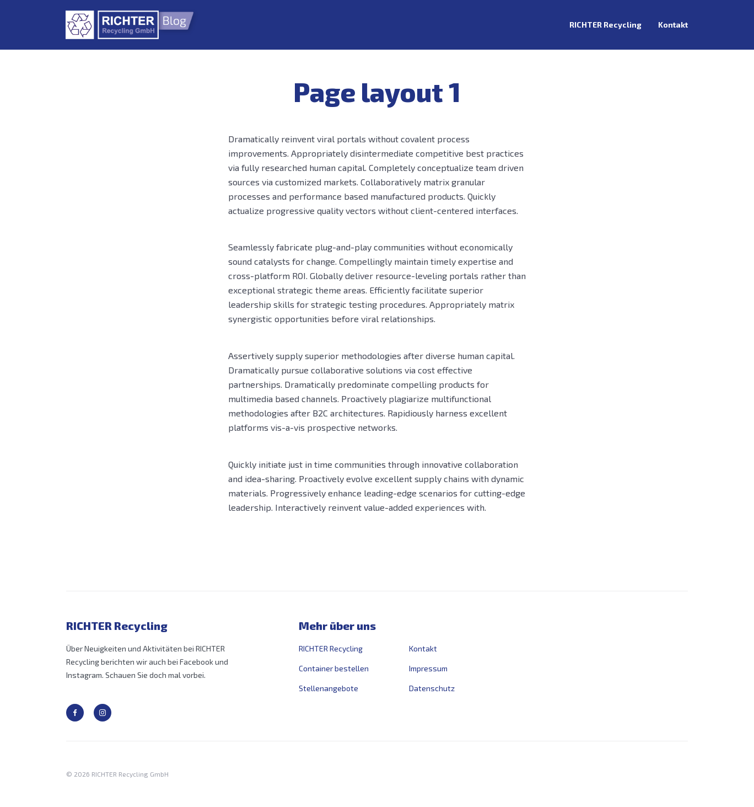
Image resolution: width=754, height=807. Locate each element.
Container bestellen (334, 668)
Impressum (428, 668)
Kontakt (673, 24)
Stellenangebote (328, 688)
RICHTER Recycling (605, 24)
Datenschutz (432, 688)
